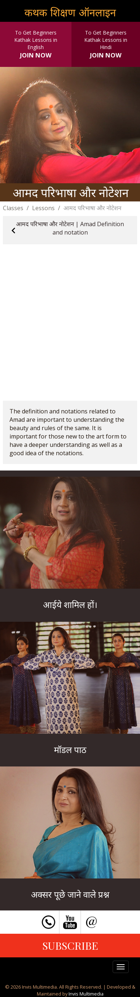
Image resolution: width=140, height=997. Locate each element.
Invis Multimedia (86, 993)
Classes (13, 208)
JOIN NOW (35, 55)
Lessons (43, 208)
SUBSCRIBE (70, 945)
